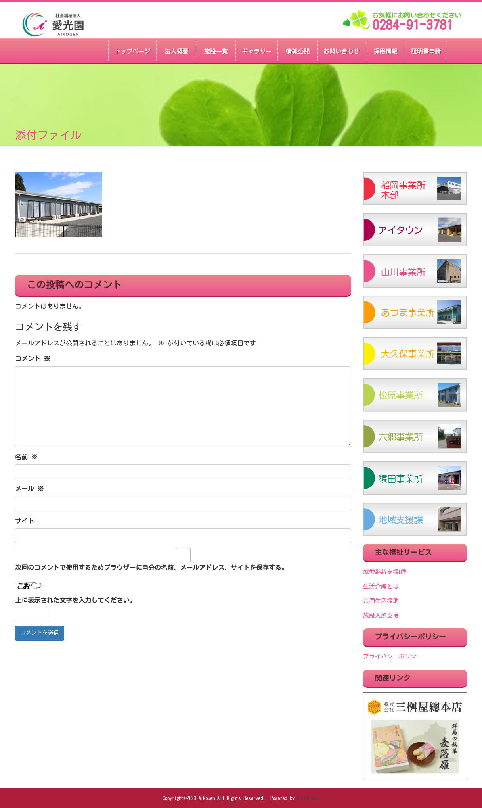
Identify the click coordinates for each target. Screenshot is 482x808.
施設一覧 (216, 51)
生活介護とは (381, 586)
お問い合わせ (341, 51)
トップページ (132, 51)
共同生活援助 (381, 601)
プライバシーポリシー (393, 656)
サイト (24, 521)
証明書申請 (426, 51)
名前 (26, 457)
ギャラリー (257, 51)
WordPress (308, 798)
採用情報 (385, 51)
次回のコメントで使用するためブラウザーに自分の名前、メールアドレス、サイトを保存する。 (151, 567)
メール (29, 489)
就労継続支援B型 (385, 572)
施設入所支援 (381, 615)
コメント (32, 358)
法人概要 (176, 51)
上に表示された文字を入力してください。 (75, 600)
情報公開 (298, 51)
